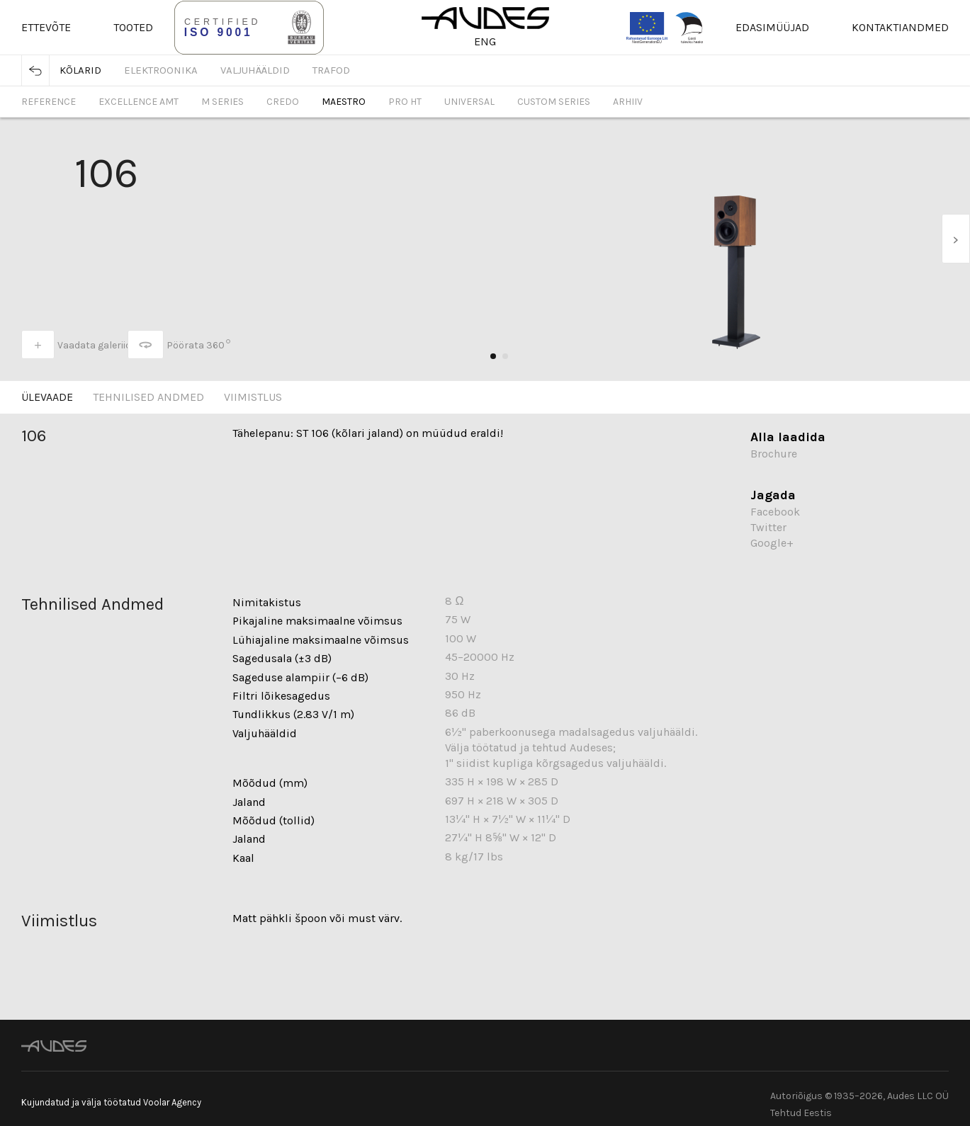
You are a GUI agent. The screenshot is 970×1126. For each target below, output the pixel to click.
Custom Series (553, 102)
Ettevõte (46, 27)
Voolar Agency (172, 1102)
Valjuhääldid (255, 70)
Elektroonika (161, 70)
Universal (469, 102)
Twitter (768, 527)
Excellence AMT (138, 102)
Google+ (772, 543)
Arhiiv (628, 102)
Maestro (344, 102)
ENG (485, 41)
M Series (222, 102)
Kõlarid (80, 70)
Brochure (773, 453)
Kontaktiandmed (900, 27)
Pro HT (405, 102)
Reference (48, 102)
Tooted (133, 27)
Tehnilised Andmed (148, 397)
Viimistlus (253, 397)
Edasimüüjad (772, 27)
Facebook (775, 511)
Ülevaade (47, 397)
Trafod (331, 70)
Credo (282, 102)
